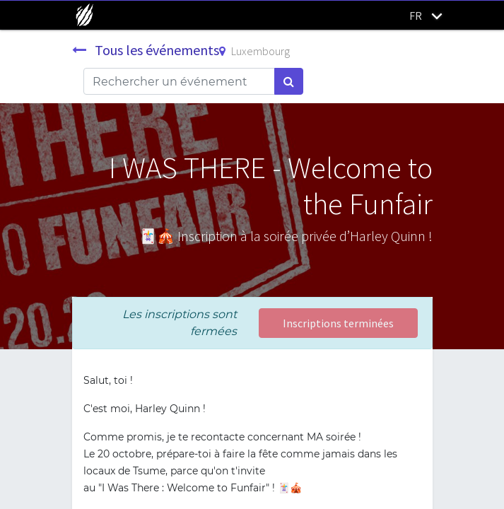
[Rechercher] (288, 81)
